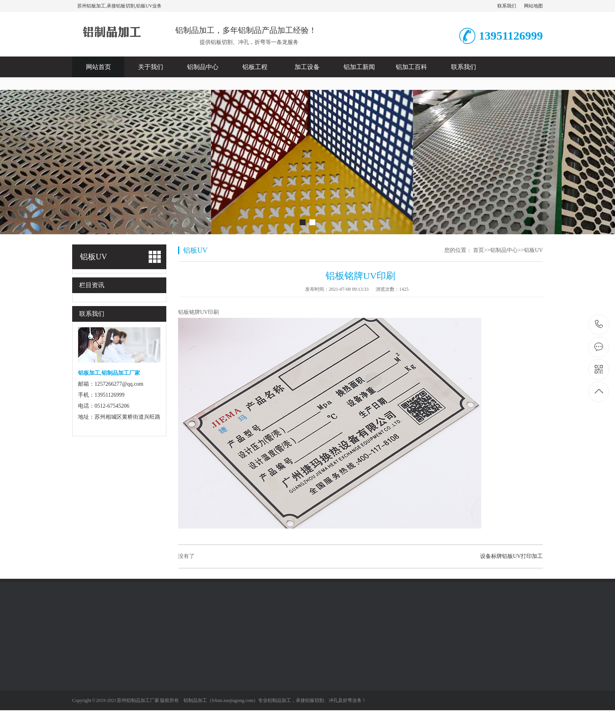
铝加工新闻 (359, 67)
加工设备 (307, 67)
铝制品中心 (202, 67)
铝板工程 (254, 67)
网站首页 (98, 67)
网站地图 (533, 6)
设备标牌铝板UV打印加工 (511, 556)
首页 (478, 250)
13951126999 (599, 324)
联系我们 (506, 6)
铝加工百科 (411, 67)
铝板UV (533, 250)
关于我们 (150, 67)
